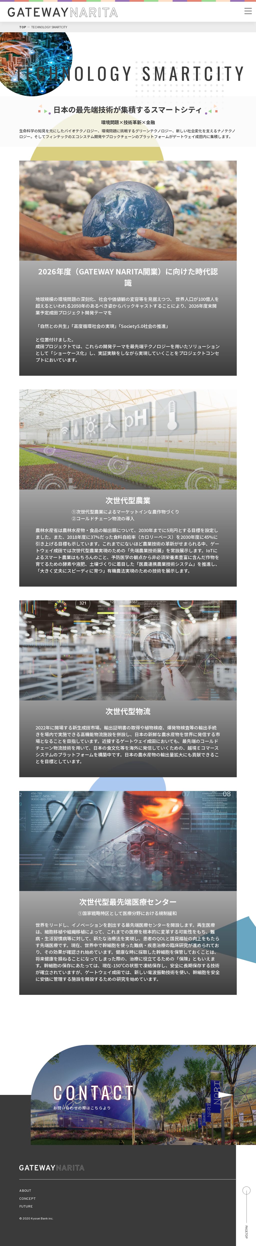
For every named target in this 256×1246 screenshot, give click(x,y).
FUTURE (26, 1206)
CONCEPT (27, 1199)
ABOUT (25, 1191)
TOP (22, 27)
